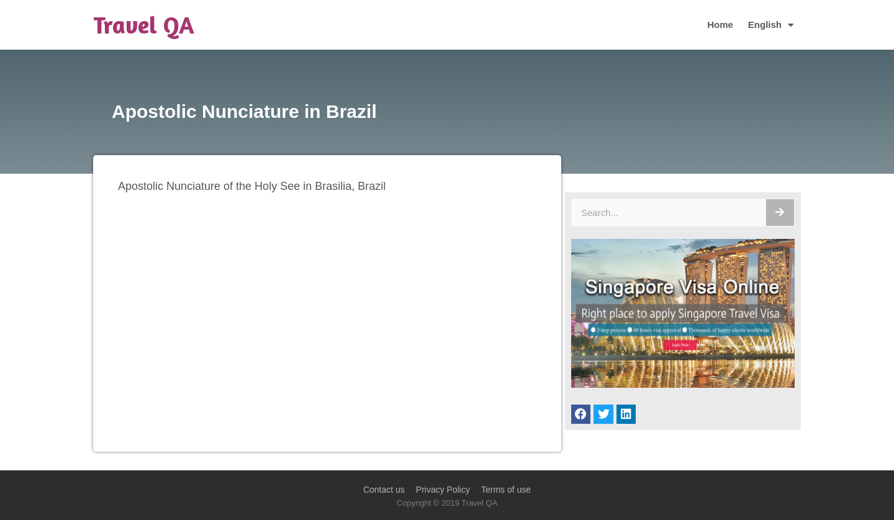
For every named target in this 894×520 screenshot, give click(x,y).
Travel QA (143, 25)
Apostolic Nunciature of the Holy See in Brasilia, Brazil (252, 186)
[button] (581, 414)
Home (720, 24)
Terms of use (506, 490)
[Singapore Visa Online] (683, 384)
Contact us (384, 490)
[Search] (780, 212)
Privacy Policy (443, 490)
